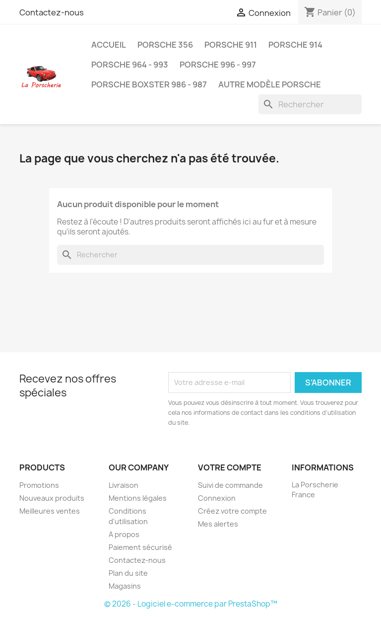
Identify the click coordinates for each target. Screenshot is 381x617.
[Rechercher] (310, 104)
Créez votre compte (232, 511)
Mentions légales (138, 498)
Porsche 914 (295, 44)
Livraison (123, 485)
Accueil (108, 44)
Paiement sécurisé (140, 547)
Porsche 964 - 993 (129, 64)
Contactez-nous (51, 12)
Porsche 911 (230, 44)
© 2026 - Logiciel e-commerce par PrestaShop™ (190, 604)
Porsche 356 (165, 44)
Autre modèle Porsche (269, 84)
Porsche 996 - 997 (218, 64)
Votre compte (229, 467)
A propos (124, 534)
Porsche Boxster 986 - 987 (149, 84)
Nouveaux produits (51, 498)
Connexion (217, 498)
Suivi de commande (230, 485)
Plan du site (128, 573)
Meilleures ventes (49, 511)
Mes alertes (218, 524)
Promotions (39, 485)
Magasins (125, 586)
